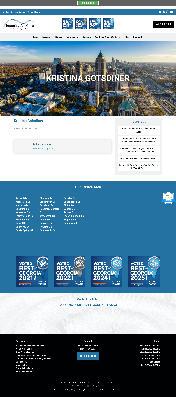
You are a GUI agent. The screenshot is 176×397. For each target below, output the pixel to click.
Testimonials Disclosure (101, 390)
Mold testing (21, 365)
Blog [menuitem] (127, 37)
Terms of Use (117, 390)
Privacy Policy (84, 390)
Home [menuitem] (35, 37)
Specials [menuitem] (86, 37)
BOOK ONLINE (88, 3)
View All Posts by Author (44, 148)
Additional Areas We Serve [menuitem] (107, 37)
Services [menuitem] (46, 37)
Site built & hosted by (88, 386)
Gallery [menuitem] (58, 37)
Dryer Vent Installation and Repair (31, 355)
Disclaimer (57, 390)
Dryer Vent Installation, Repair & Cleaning (138, 158)
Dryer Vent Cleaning (25, 352)
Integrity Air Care (79, 383)
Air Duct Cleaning (24, 349)
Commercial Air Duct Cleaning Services (33, 358)
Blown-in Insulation (24, 368)
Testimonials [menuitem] (72, 37)
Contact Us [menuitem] (138, 37)
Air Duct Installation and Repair (30, 345)
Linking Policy (70, 390)
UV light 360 (21, 362)
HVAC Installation (24, 371)
